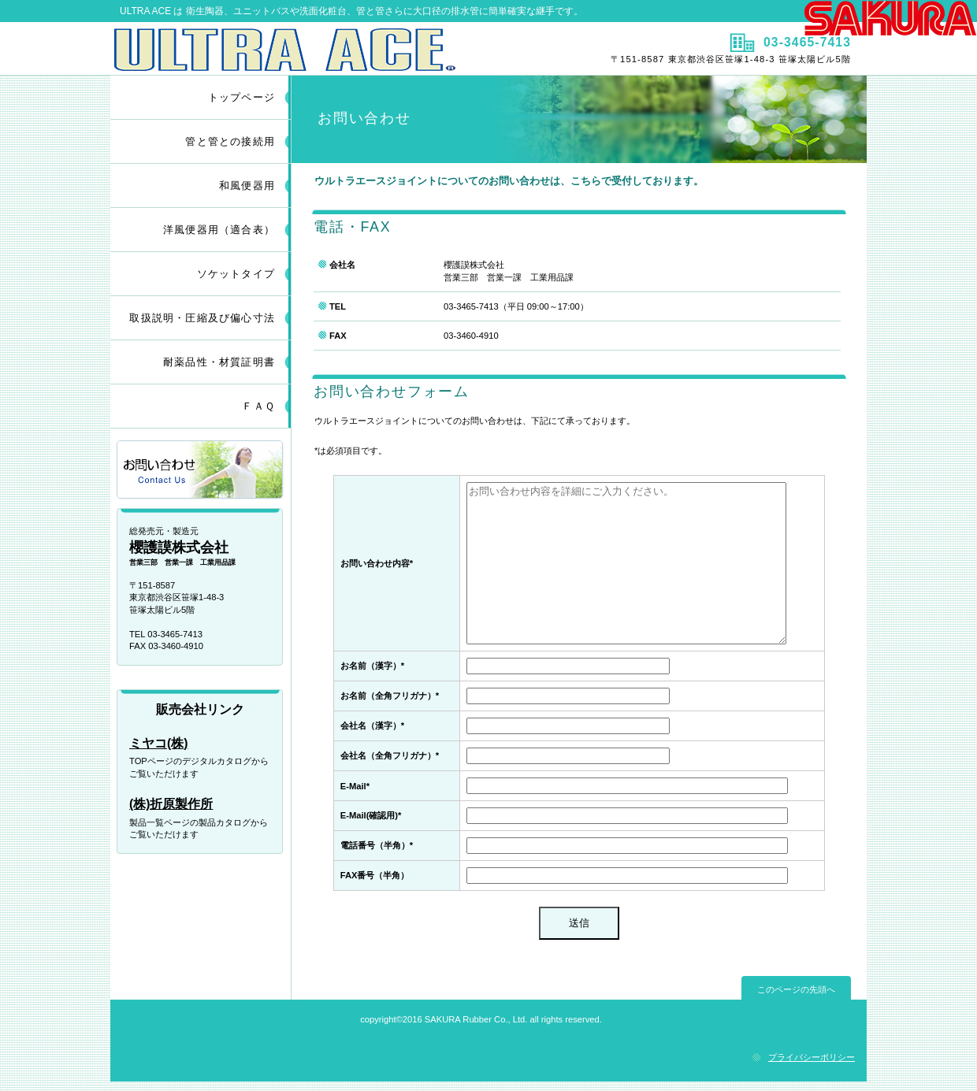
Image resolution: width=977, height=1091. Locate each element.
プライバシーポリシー (811, 1057)
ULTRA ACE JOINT (297, 49)
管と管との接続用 (230, 141)
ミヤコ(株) (158, 743)
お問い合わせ (201, 470)
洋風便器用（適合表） (219, 230)
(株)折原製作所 (171, 804)
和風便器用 (247, 185)
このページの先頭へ (796, 989)
